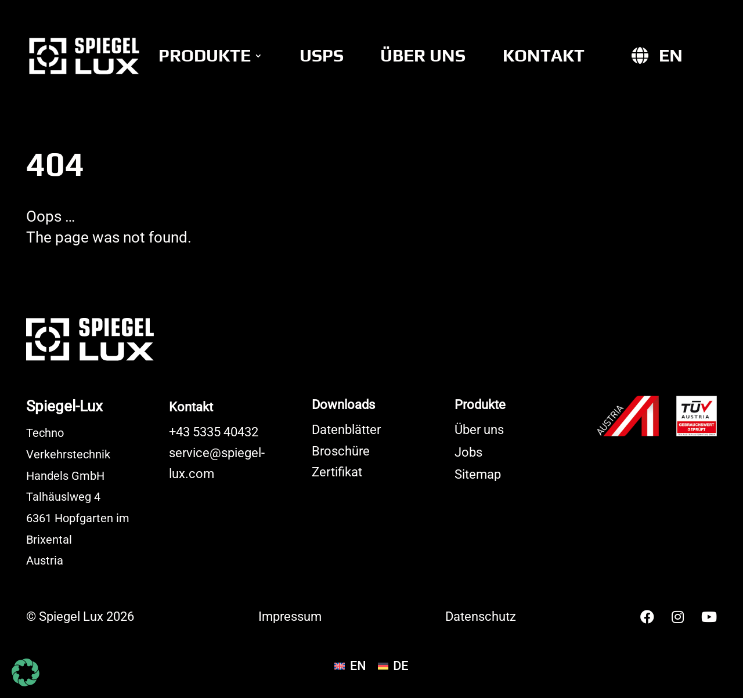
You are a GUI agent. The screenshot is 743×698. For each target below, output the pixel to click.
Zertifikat (337, 472)
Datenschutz (480, 616)
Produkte (204, 55)
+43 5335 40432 (213, 432)
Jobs (468, 452)
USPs (322, 55)
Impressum (290, 616)
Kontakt (544, 55)
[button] (25, 672)
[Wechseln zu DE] (393, 666)
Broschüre (341, 451)
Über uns (423, 55)
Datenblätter (346, 429)
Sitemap (478, 474)
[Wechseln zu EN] (671, 55)
